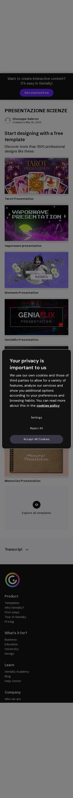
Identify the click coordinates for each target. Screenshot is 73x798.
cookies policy (48, 405)
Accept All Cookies (37, 439)
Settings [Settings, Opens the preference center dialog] (36, 417)
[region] (36, 399)
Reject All (36, 428)
